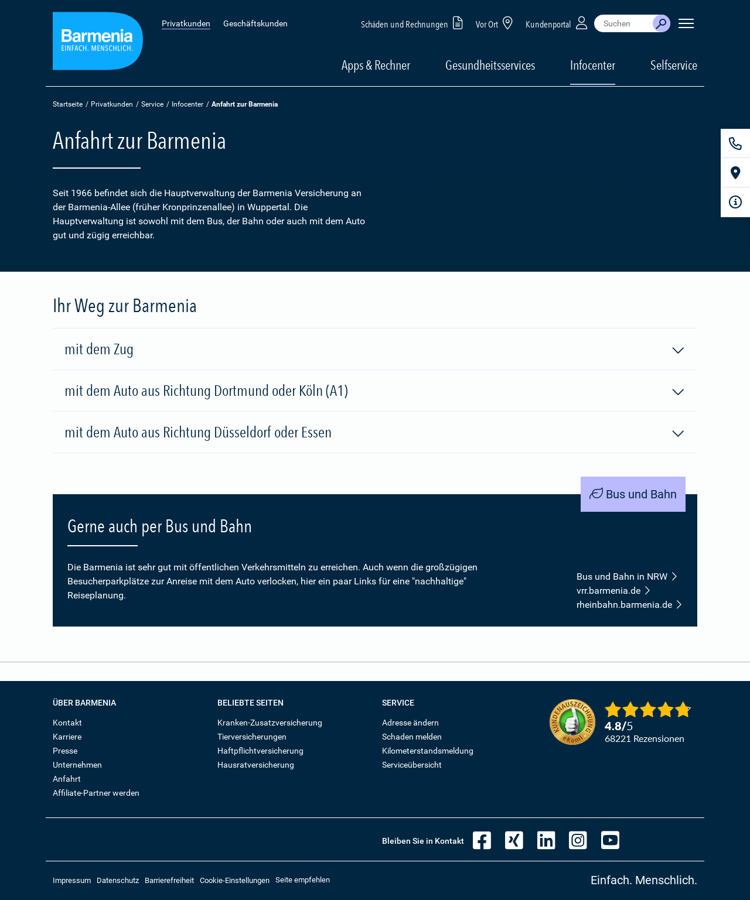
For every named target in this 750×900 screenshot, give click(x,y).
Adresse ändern (410, 722)
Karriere (67, 736)
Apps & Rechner (376, 65)
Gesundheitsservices (490, 65)
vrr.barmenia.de (614, 591)
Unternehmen (77, 764)
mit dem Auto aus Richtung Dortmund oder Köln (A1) (375, 391)
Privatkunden (186, 23)
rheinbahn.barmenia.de (630, 605)
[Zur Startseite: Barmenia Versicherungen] (98, 43)
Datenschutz (118, 880)
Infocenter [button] (592, 65)
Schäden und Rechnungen (414, 22)
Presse (65, 750)
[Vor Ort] (735, 172)
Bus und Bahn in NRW (627, 577)
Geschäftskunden (255, 23)
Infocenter (187, 104)
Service (152, 104)
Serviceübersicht (412, 764)
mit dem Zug (375, 350)
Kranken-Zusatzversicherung (269, 722)
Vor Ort (496, 22)
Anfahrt (67, 778)
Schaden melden (412, 736)
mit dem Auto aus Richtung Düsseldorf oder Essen (375, 433)
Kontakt (67, 722)
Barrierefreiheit (169, 880)
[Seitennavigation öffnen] (686, 23)
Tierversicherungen (252, 736)
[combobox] (623, 23)
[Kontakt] (735, 143)
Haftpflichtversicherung (260, 750)
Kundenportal (558, 22)
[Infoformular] (735, 202)
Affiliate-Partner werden (96, 793)
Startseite (68, 104)
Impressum (72, 880)
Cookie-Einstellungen (235, 880)
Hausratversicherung (255, 764)
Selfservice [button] (673, 65)
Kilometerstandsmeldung (427, 750)
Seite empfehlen (302, 879)
